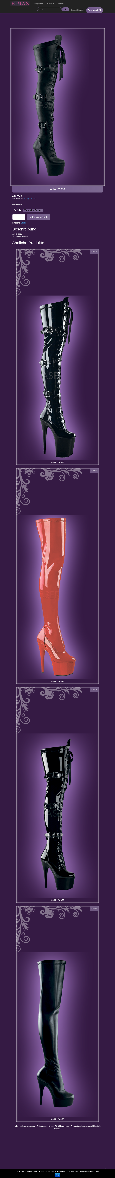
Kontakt (61, 3)
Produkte (50, 3)
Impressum (64, 1126)
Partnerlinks (76, 1126)
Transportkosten (30, 198)
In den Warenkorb (38, 217)
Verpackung (87, 1126)
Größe (18, 210)
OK (57, 1175)
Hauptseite (38, 3)
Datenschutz (42, 1126)
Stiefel (23, 223)
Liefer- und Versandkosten (24, 1126)
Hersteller (97, 1126)
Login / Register (77, 10)
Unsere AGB (53, 1126)
